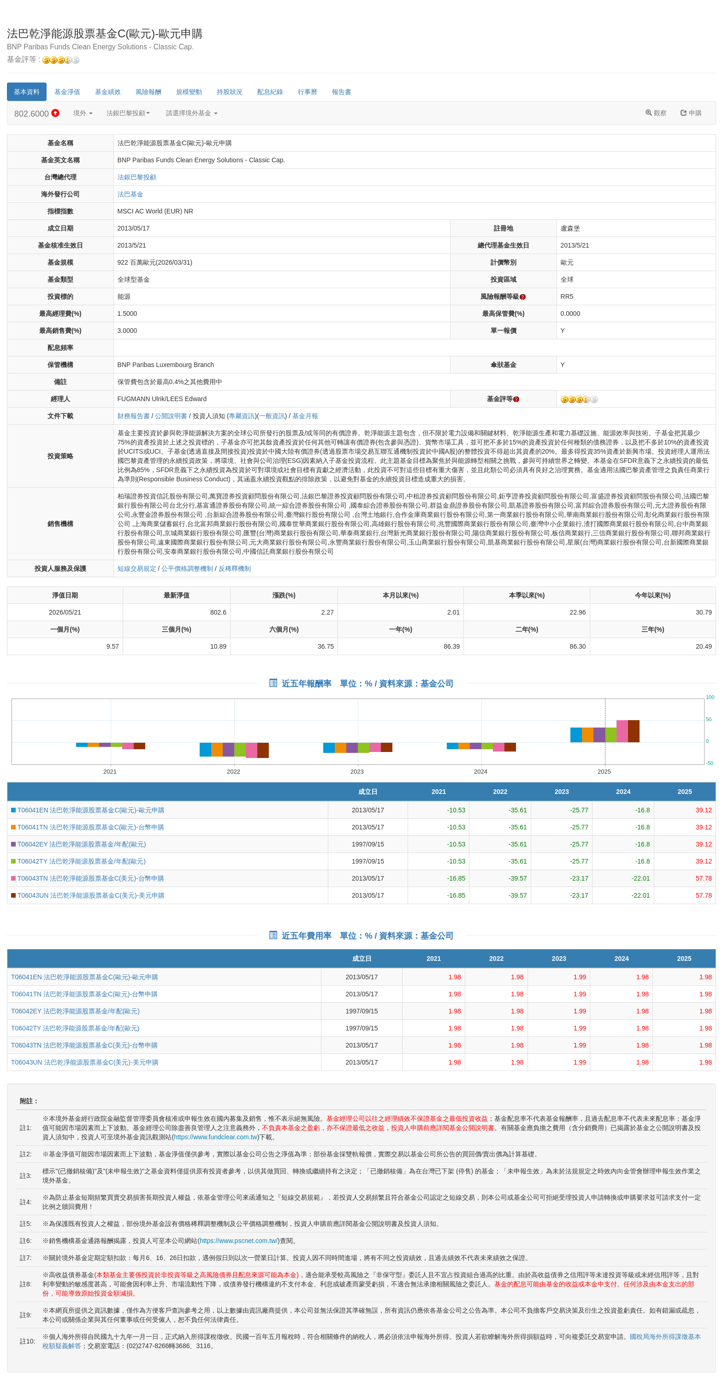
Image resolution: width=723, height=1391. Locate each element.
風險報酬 (148, 91)
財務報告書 (134, 416)
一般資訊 (272, 416)
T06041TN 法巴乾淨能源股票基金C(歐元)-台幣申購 (87, 827)
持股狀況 (230, 91)
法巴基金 (130, 194)
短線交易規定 (137, 568)
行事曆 (307, 91)
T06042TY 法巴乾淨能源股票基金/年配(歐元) (78, 861)
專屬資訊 (242, 416)
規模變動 (189, 91)
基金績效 (108, 91)
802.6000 (36, 113)
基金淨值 (67, 91)
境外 (83, 113)
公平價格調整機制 (187, 568)
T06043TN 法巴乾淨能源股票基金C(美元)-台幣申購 (87, 878)
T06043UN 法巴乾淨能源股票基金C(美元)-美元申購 (88, 895)
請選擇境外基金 (192, 113)
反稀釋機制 (235, 568)
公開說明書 (171, 416)
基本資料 (27, 91)
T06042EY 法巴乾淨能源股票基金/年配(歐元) (78, 844)
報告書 (341, 91)
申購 (691, 113)
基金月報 (305, 416)
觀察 (656, 113)
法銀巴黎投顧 (128, 113)
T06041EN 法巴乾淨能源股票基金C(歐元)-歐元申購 (88, 810)
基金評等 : (43, 60)
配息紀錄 (270, 91)
